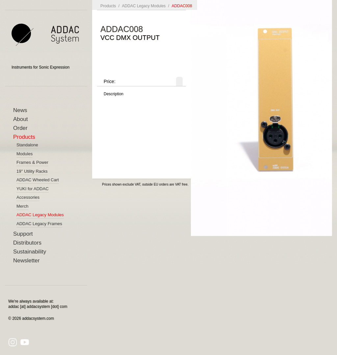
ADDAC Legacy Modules (144, 6)
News (20, 110)
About (20, 119)
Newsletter (26, 260)
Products (24, 137)
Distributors (27, 243)
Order (20, 128)
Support (23, 234)
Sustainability (29, 252)
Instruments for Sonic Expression (40, 67)
